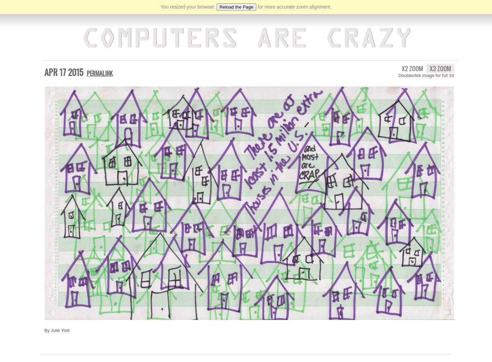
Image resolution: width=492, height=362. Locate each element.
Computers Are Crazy (246, 39)
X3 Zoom (440, 67)
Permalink (100, 72)
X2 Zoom (412, 67)
